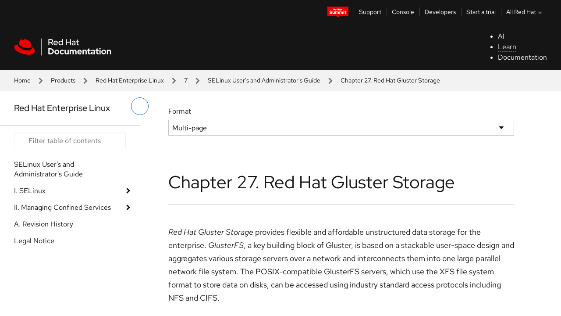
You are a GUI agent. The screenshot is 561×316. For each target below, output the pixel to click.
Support (370, 12)
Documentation (522, 57)
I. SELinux (30, 190)
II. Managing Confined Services (62, 207)
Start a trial (481, 12)
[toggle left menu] (140, 106)
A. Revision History (43, 224)
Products (63, 80)
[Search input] (70, 141)
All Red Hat (525, 12)
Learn (507, 46)
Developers (440, 12)
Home (22, 80)
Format (179, 111)
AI (501, 36)
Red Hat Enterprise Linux (130, 80)
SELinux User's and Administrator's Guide (264, 80)
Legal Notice (34, 240)
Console (403, 12)
